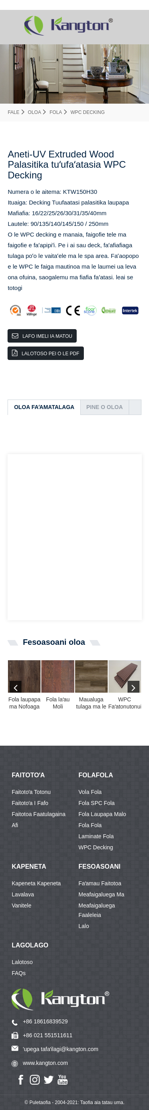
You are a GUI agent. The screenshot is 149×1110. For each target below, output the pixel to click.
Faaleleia (90, 915)
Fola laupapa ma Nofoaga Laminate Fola (24, 703)
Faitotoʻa (28, 775)
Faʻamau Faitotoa (100, 883)
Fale (13, 112)
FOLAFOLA (96, 775)
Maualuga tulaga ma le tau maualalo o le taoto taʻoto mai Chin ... (91, 703)
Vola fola (90, 792)
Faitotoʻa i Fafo (30, 803)
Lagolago (30, 945)
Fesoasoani (100, 866)
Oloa (34, 112)
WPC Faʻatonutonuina (124, 703)
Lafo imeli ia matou (47, 336)
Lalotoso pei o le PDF (50, 353)
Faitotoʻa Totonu (31, 792)
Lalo (84, 926)
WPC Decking (87, 112)
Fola (56, 112)
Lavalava (23, 894)
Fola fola (90, 825)
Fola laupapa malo (102, 814)
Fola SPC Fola (97, 803)
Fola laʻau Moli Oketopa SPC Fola (58, 703)
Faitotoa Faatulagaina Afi (38, 815)
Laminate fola (96, 836)
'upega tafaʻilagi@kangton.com (60, 1049)
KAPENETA (29, 866)
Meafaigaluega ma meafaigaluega (101, 895)
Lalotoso (22, 962)
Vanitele (21, 905)
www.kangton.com (45, 1063)
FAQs (18, 973)
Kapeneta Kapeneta (36, 883)
